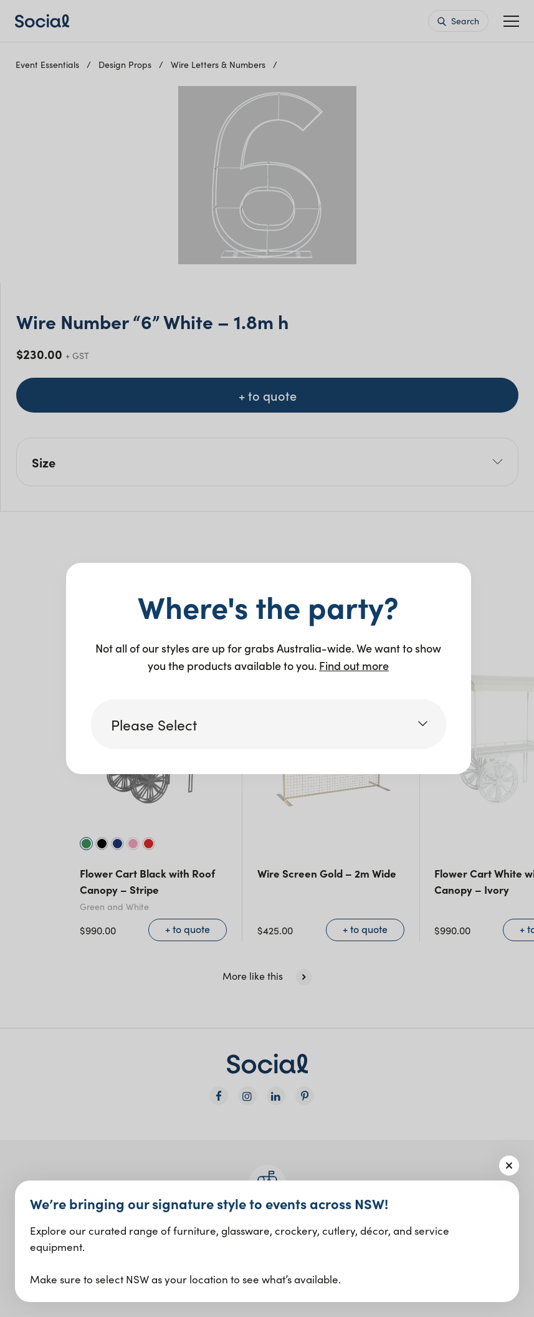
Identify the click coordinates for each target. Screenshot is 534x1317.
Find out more (354, 665)
